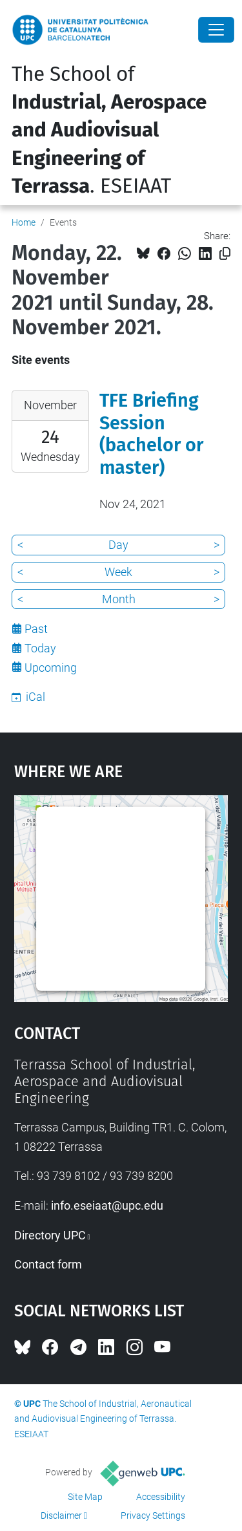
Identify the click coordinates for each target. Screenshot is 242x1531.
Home (23, 222)
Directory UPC (50, 1235)
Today (40, 648)
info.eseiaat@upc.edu (107, 1205)
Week (118, 572)
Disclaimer (61, 1515)
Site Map (85, 1497)
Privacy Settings (153, 1515)
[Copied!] (224, 253)
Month (119, 599)
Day (118, 544)
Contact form (48, 1264)
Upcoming (51, 667)
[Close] (216, 30)
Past (36, 629)
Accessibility (160, 1497)
